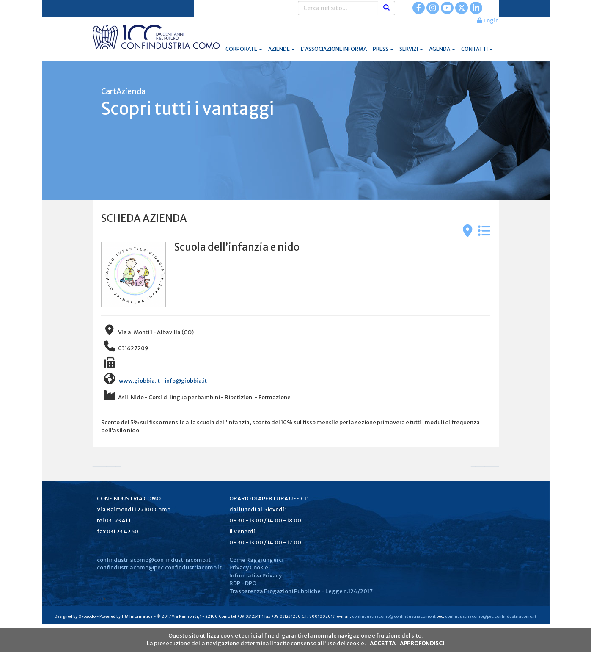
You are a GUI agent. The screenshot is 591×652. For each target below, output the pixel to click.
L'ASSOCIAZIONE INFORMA (334, 49)
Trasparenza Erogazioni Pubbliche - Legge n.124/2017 (301, 591)
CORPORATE (243, 49)
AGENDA (442, 49)
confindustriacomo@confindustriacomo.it (154, 560)
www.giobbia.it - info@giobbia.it (162, 380)
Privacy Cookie (248, 567)
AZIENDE (281, 49)
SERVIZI (411, 49)
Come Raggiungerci (256, 560)
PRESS (383, 49)
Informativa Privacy (255, 575)
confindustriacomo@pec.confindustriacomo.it (159, 567)
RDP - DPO (242, 583)
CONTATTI (477, 49)
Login (488, 20)
